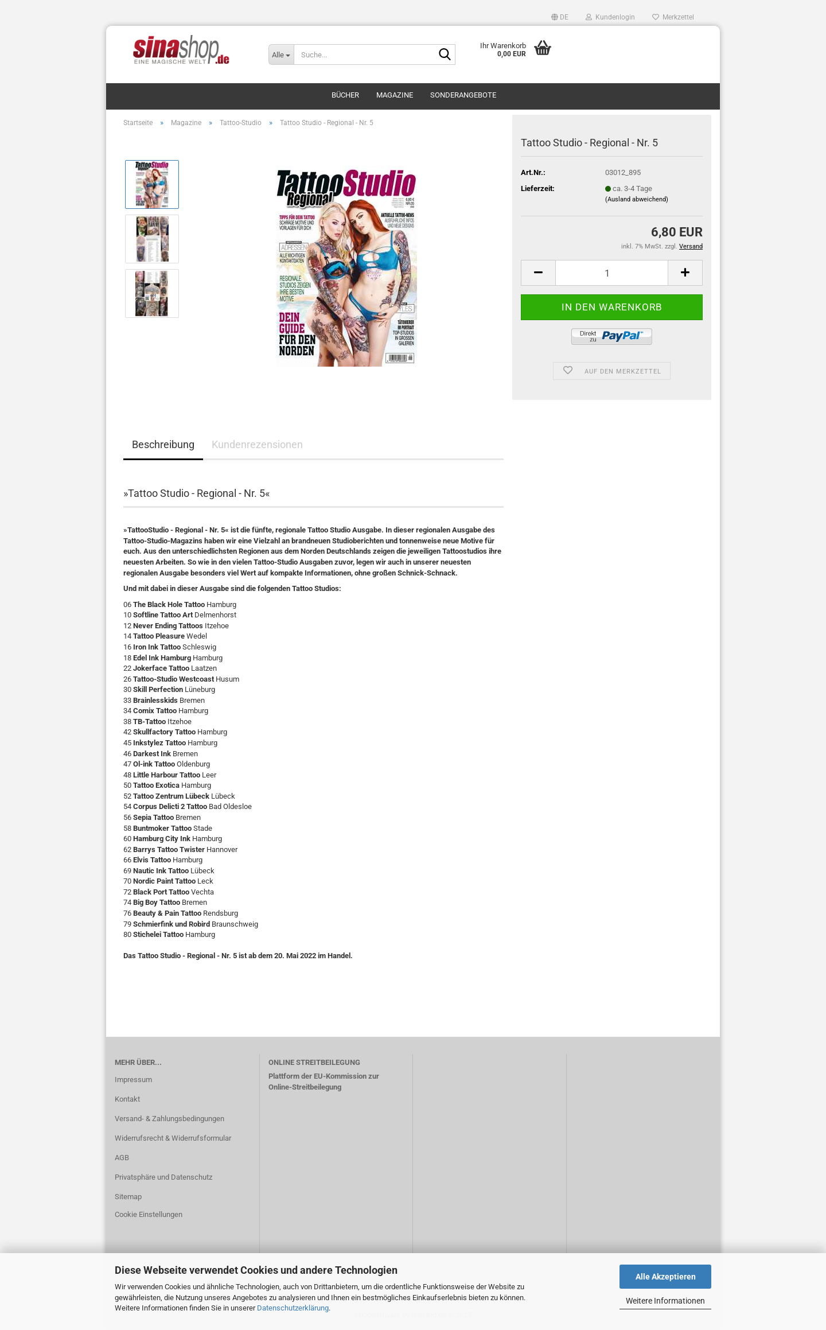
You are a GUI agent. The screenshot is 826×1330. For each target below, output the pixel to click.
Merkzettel (673, 17)
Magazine (394, 95)
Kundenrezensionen (257, 444)
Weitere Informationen (665, 1300)
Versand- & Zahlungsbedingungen (169, 1118)
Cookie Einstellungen (148, 1214)
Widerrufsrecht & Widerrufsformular (173, 1138)
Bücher (345, 95)
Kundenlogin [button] (610, 17)
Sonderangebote (463, 95)
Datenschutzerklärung (293, 1308)
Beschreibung (163, 444)
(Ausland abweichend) (636, 199)
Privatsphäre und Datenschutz (163, 1177)
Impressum (133, 1079)
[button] (560, 17)
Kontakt (127, 1099)
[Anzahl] (611, 273)
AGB (122, 1157)
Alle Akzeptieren (666, 1276)
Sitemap (128, 1196)
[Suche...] (281, 54)
